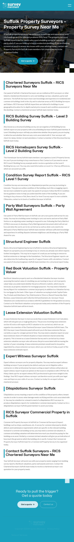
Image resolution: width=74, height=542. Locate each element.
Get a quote (27, 61)
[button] (69, 5)
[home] (12, 5)
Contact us (48, 61)
